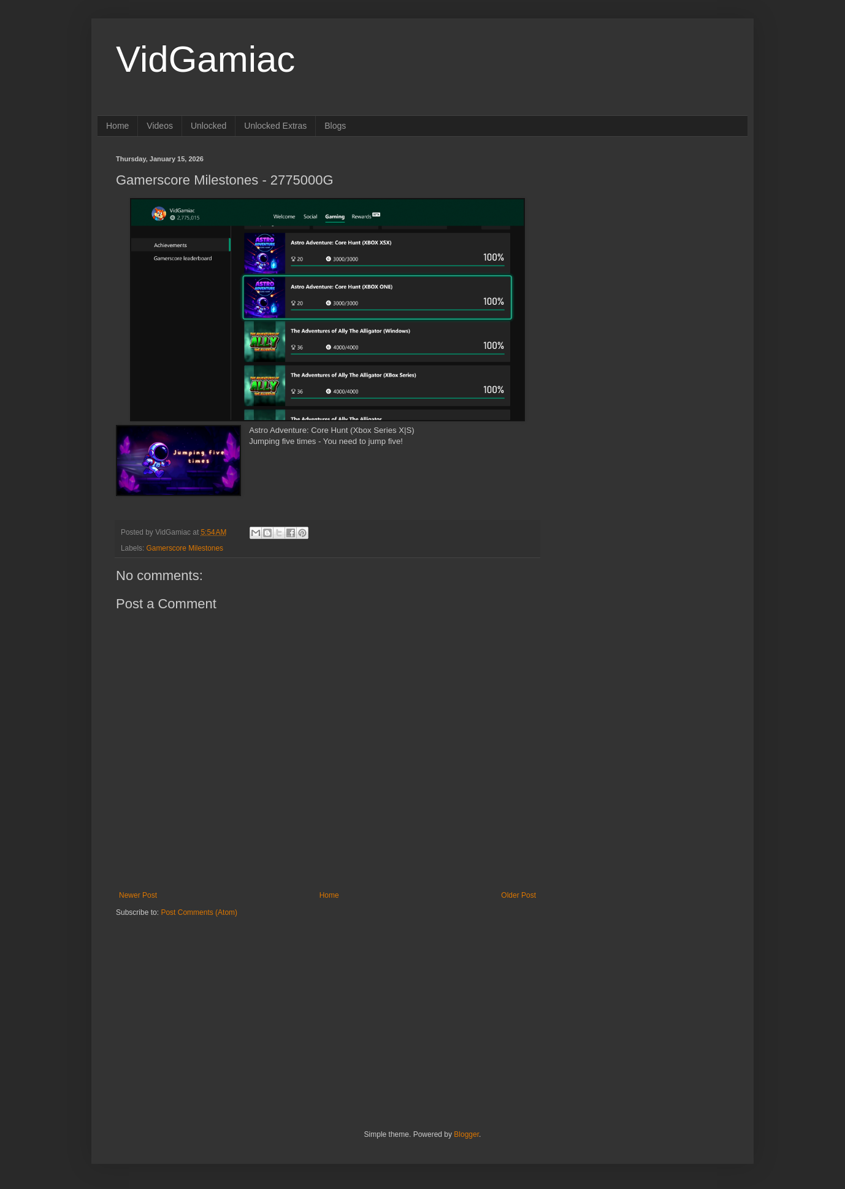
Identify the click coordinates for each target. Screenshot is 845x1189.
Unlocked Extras (275, 126)
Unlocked (208, 126)
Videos (160, 126)
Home (117, 126)
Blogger (466, 1134)
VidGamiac (205, 59)
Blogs (335, 126)
